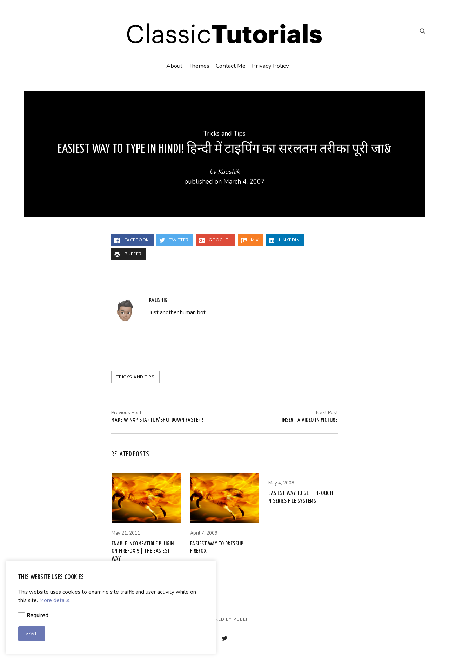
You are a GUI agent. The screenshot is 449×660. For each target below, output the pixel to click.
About (174, 66)
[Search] (422, 32)
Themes (198, 66)
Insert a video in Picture (309, 420)
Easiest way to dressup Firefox (217, 548)
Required (37, 615)
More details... (56, 600)
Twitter (174, 240)
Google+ (215, 240)
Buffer (128, 254)
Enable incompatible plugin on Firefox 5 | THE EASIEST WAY (143, 551)
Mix (250, 240)
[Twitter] (224, 639)
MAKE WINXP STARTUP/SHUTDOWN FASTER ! (157, 420)
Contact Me (231, 66)
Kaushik (229, 171)
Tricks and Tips (224, 133)
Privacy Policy (270, 66)
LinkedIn (284, 240)
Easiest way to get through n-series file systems (300, 497)
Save (32, 634)
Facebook (131, 240)
